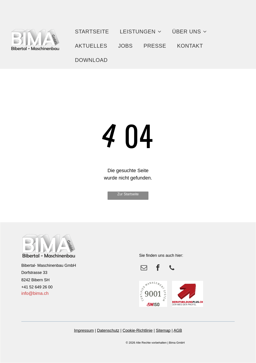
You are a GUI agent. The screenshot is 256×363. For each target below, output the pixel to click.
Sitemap (163, 330)
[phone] (172, 268)
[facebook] (158, 268)
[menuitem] (93, 31)
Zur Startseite (128, 194)
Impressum (84, 330)
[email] (144, 268)
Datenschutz (108, 330)
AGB (178, 330)
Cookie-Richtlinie (137, 330)
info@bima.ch (35, 293)
